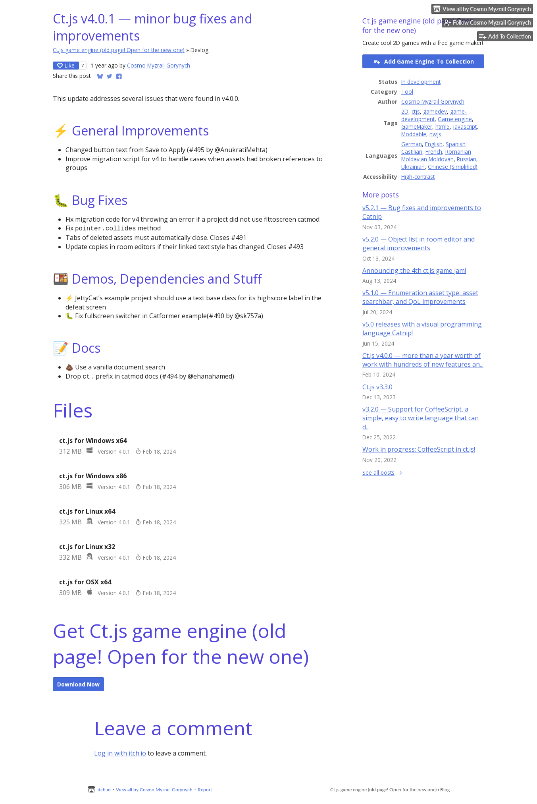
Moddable (413, 134)
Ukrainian (413, 166)
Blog (445, 788)
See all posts (378, 472)
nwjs (435, 134)
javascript (465, 126)
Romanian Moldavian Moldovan (436, 155)
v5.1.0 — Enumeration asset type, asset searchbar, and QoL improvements (420, 297)
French (433, 151)
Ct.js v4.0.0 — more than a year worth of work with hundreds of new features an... (422, 360)
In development (421, 81)
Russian (466, 159)
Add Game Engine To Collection (423, 61)
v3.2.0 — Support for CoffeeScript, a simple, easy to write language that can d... (420, 418)
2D (404, 111)
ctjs (416, 111)
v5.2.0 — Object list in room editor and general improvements (418, 243)
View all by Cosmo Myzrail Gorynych (154, 788)
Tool (407, 91)
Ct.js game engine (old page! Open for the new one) (119, 50)
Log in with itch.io (120, 751)
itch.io (104, 788)
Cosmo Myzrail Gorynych (158, 65)
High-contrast (418, 176)
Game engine (455, 119)
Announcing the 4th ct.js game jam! (414, 270)
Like (66, 65)
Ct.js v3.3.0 (377, 387)
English (434, 144)
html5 (442, 126)
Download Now (78, 682)
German (411, 144)
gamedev (435, 111)
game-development (434, 115)
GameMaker (416, 126)
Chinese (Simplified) (452, 166)
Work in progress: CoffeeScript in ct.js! (418, 449)
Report (205, 788)
